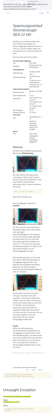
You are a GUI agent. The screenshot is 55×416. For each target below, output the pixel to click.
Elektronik (35, 4)
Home (40, 370)
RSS (27, 370)
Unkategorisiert (35, 1)
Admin (33, 370)
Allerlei (8, 13)
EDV (35, 6)
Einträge (41, 13)
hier (40, 46)
